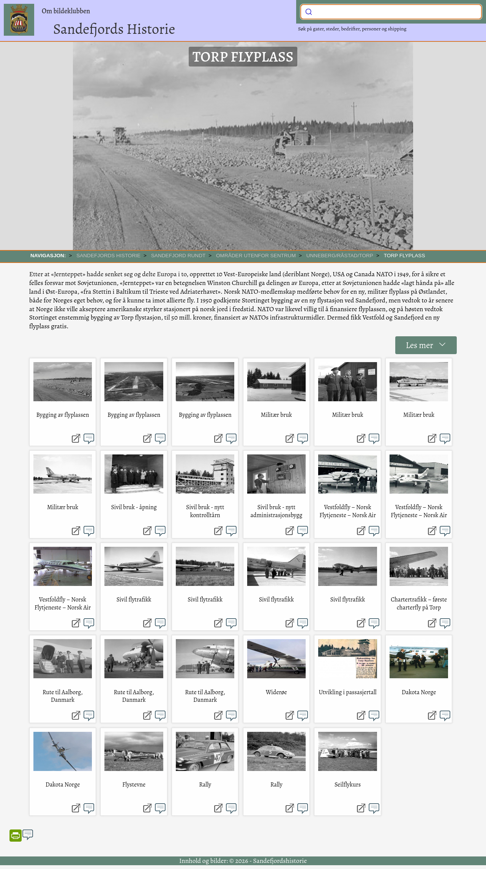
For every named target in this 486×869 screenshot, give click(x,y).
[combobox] (391, 12)
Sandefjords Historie (114, 29)
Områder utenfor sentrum (256, 255)
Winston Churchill (232, 282)
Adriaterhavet (199, 291)
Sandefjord (409, 317)
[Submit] (308, 11)
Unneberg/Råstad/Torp (339, 255)
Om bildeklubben (66, 11)
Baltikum (128, 291)
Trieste (159, 291)
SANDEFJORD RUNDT (178, 255)
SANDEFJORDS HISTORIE (108, 255)
